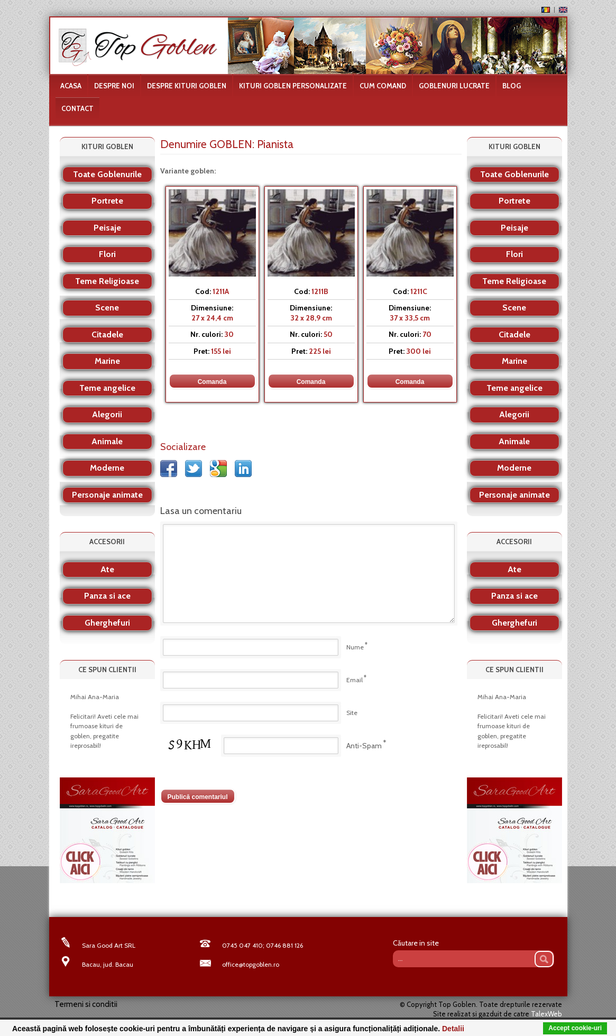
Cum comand (383, 85)
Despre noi (114, 85)
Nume (355, 647)
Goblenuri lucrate (454, 85)
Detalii (453, 1028)
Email (354, 680)
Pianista (275, 144)
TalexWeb (546, 1014)
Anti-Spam (364, 745)
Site (351, 713)
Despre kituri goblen (186, 85)
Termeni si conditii (85, 1004)
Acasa (70, 85)
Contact (77, 108)
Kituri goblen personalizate (293, 85)
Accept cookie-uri (575, 1028)
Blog (511, 85)
